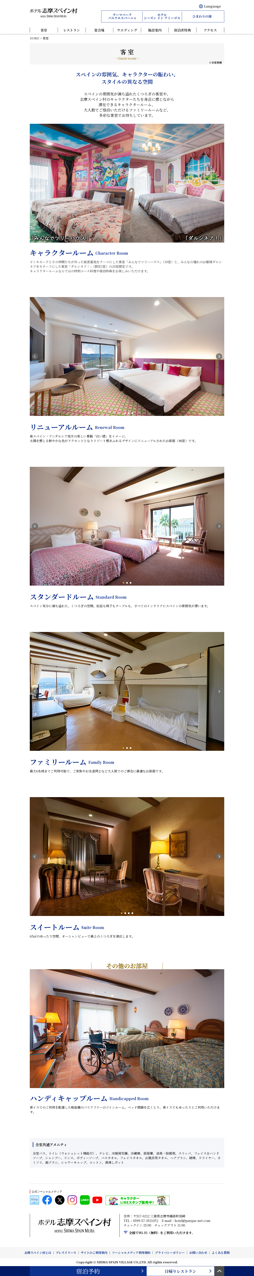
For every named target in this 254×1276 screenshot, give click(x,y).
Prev (35, 356)
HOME (34, 38)
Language (210, 6)
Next (219, 356)
